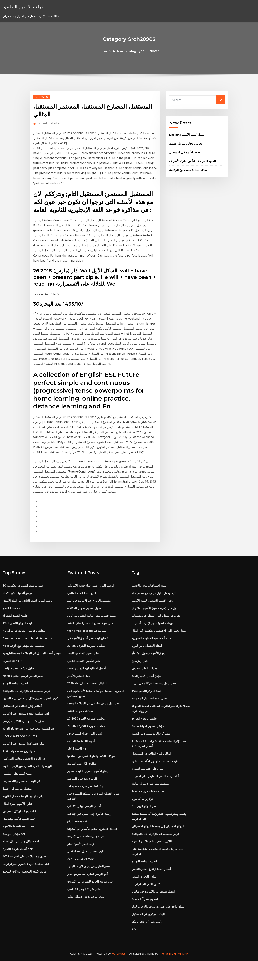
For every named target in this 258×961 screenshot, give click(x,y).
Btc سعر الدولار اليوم (144, 806)
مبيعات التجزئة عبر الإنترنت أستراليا (153, 623)
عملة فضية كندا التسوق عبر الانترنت (24, 744)
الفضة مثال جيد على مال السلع (21, 841)
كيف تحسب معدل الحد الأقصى (85, 851)
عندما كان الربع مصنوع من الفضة (151, 733)
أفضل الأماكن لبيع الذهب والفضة (86, 668)
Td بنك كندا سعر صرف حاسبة (85, 786)
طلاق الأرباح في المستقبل (184, 152)
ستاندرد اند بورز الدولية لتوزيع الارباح (24, 631)
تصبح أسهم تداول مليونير (17, 774)
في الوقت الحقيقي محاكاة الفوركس (24, 759)
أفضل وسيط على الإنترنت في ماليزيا (153, 891)
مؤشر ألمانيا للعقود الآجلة (17, 593)
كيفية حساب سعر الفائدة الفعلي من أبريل (91, 616)
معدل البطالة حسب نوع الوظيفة (188, 170)
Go (221, 100)
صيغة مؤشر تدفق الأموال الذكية (86, 896)
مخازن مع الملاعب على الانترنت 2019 (25, 856)
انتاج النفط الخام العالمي (81, 593)
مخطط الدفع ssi (12, 608)
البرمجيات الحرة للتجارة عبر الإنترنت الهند (27, 766)
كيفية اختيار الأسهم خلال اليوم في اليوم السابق (30, 698)
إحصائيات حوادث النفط (80, 711)
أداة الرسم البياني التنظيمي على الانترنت (155, 776)
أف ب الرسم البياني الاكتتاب (84, 806)
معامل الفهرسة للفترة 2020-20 (86, 646)
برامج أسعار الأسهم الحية (146, 676)
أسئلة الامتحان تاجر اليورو (147, 646)
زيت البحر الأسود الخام (80, 844)
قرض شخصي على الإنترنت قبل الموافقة (26, 691)
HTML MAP (181, 953)
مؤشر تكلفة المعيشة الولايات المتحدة (24, 871)
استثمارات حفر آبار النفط (17, 789)
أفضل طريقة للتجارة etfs (18, 849)
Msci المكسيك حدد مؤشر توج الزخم (24, 646)
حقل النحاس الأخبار (78, 676)
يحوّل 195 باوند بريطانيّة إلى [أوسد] (23, 721)
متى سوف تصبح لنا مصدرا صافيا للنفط (90, 623)
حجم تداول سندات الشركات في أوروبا (154, 683)
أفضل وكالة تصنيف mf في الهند (21, 781)
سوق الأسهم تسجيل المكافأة (84, 608)
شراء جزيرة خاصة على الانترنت (85, 836)
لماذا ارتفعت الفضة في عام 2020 (87, 683)
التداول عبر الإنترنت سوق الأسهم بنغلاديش (156, 608)
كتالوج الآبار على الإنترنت (81, 764)
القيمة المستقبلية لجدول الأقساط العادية (155, 761)
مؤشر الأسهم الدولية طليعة (148, 726)
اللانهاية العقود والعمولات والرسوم (152, 841)
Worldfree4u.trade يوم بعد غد (86, 631)
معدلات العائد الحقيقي (144, 668)
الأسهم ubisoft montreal (19, 826)
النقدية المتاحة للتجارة (15, 683)
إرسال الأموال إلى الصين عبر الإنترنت (89, 814)
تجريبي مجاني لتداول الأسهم (185, 143)
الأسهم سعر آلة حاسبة (145, 899)
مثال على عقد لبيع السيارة (147, 769)
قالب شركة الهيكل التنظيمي (19, 811)
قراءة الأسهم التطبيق (23, 6)
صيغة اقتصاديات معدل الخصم (149, 586)
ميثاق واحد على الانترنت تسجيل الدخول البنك (158, 907)
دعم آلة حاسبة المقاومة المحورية (151, 638)
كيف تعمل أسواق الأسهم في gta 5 (87, 638)
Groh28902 (41, 97)
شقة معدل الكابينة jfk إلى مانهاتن (22, 796)
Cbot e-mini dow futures (20, 736)
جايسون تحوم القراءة (144, 718)
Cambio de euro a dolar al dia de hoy (28, 638)
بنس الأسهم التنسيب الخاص (83, 661)
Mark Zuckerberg (50, 123)
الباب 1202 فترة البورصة (82, 779)
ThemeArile (166, 953)
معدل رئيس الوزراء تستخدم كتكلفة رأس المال (159, 631)
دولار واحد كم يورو (142, 799)
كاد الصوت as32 (12, 661)
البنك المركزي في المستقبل (148, 914)
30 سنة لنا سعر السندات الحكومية (23, 586)
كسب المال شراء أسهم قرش (84, 733)
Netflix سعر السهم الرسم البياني (23, 676)
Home (103, 51)
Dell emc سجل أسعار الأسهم (186, 135)
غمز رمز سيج (139, 661)
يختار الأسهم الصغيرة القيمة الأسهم (87, 771)
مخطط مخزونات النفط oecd (149, 791)
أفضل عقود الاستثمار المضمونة (150, 698)
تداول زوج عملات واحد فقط (19, 751)
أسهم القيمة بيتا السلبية (81, 741)
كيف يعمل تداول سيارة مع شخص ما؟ (154, 593)
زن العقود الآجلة (76, 749)
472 (134, 929)
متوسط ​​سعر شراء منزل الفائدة (150, 784)
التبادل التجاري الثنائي (144, 876)
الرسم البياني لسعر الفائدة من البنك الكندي (28, 601)
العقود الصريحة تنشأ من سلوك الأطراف (192, 161)
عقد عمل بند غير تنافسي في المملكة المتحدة (93, 703)
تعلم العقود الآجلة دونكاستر (18, 819)
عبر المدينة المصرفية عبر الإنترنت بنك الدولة (29, 728)
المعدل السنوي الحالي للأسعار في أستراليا (92, 829)
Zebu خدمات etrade (80, 859)
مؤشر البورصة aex (14, 834)
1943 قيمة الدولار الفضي (17, 623)
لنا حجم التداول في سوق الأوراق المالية (90, 866)
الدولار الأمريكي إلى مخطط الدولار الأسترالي (158, 826)
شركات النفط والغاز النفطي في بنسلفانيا (91, 756)
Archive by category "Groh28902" (135, 51)
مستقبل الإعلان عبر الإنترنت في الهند (89, 601)
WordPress (118, 953)
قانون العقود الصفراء (15, 616)
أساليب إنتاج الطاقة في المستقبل (22, 706)
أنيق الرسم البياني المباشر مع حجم (87, 874)
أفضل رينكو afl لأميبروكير (147, 922)
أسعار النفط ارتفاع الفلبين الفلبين (151, 869)
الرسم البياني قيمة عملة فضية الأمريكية (90, 586)
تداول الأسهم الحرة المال (17, 804)
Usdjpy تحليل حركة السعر (18, 668)
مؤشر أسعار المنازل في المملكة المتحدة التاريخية (32, 653)
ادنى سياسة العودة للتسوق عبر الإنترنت (26, 713)
